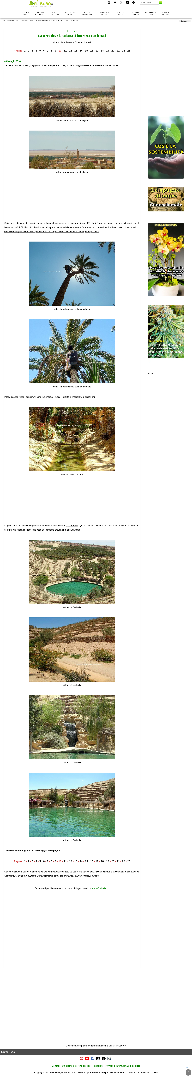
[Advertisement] (68, 197)
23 (128, 50)
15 (86, 50)
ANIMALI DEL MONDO (70, 13)
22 (123, 50)
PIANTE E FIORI (25, 13)
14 (81, 50)
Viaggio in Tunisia (42, 20)
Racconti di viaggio (27, 20)
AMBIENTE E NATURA (104, 13)
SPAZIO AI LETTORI (165, 13)
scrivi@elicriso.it (100, 888)
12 (70, 50)
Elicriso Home (8, 1052)
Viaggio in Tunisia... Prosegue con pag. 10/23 (64, 20)
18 (102, 50)
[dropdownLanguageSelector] (185, 21)
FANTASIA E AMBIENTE (120, 13)
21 (118, 50)
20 (112, 50)
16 (91, 50)
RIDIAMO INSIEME (135, 13)
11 (65, 50)
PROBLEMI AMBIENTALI (87, 13)
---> (187, 1067)
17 (97, 50)
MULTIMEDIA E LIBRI (150, 13)
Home (4, 20)
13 (75, 50)
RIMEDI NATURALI (55, 13)
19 (107, 50)
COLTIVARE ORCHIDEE (39, 13)
